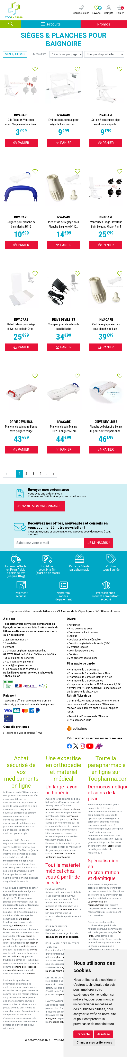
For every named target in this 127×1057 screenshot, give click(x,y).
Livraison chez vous (79, 720)
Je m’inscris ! (99, 543)
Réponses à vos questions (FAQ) (22, 732)
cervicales (72, 816)
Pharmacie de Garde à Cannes (85, 680)
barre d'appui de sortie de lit (59, 909)
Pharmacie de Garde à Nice (83, 669)
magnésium (13, 970)
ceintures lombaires (70, 809)
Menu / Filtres (15, 54)
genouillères (51, 809)
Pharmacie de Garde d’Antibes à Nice (88, 673)
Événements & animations (82, 632)
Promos (103, 24)
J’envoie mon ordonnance (39, 506)
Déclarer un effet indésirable (84, 639)
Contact (8, 647)
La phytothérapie (96, 901)
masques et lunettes (60, 1022)
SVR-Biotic (108, 846)
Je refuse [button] (103, 1034)
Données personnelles (80, 650)
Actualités (73, 625)
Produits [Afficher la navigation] (61, 24)
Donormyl (19, 956)
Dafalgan (8, 929)
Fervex (33, 949)
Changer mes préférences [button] (94, 1042)
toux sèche (26, 936)
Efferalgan (19, 925)
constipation (32, 942)
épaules (49, 819)
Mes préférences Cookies (82, 658)
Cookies (72, 654)
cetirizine (26, 946)
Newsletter (10, 643)
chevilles (73, 819)
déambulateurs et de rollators (61, 937)
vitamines (30, 973)
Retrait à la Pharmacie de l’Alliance (87, 716)
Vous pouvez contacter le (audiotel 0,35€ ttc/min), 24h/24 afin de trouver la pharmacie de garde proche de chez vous (94, 688)
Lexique (72, 636)
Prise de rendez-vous (79, 628)
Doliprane (24, 919)
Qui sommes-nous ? (15, 639)
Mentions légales (77, 647)
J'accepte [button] (83, 1034)
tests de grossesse (26, 967)
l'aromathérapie (96, 905)
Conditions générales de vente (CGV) (88, 643)
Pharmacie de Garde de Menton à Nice (89, 677)
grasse (6, 939)
